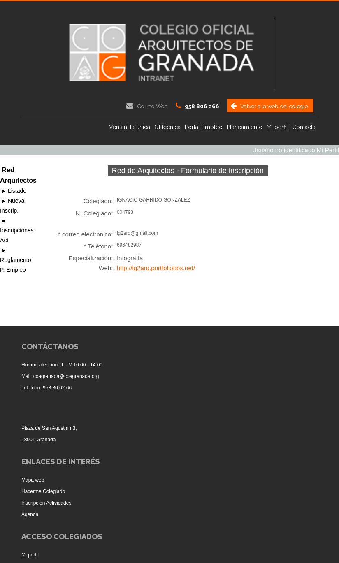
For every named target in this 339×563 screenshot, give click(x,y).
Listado (16, 191)
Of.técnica (167, 127)
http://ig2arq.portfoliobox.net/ (156, 267)
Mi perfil (277, 127)
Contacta (304, 127)
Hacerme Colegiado (43, 491)
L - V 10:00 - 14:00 (82, 365)
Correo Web (152, 106)
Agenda (29, 514)
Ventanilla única (129, 127)
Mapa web (32, 480)
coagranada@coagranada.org (66, 376)
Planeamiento (244, 127)
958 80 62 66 (57, 388)
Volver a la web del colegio (274, 106)
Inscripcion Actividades (46, 503)
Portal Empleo (204, 127)
